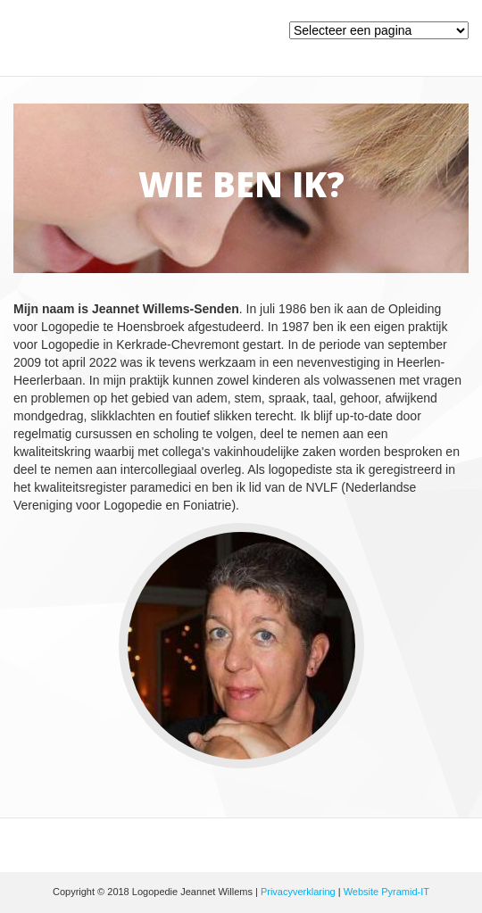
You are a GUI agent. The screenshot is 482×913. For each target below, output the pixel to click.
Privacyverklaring (298, 891)
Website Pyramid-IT (386, 891)
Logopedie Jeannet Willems (181, 42)
